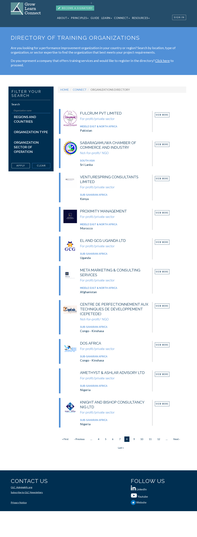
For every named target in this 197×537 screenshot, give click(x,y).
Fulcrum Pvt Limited (101, 113)
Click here (162, 61)
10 (142, 438)
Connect (79, 89)
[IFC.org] (133, 502)
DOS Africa (90, 343)
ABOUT (63, 18)
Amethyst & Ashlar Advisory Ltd (112, 372)
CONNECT (122, 18)
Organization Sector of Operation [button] (26, 147)
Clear (41, 165)
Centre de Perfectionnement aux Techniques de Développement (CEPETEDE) (114, 309)
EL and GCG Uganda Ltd (103, 240)
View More (162, 115)
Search (16, 104)
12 (159, 438)
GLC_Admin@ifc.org (21, 487)
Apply (20, 165)
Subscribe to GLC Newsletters (27, 492)
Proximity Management (103, 211)
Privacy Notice (19, 502)
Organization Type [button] (31, 132)
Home (64, 89)
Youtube (143, 496)
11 (151, 438)
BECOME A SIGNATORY (75, 8)
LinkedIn (141, 489)
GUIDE (95, 18)
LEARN (106, 18)
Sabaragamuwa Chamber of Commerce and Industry (108, 145)
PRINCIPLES (79, 18)
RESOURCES (141, 18)
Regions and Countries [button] (25, 119)
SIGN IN (179, 17)
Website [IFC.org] (141, 502)
